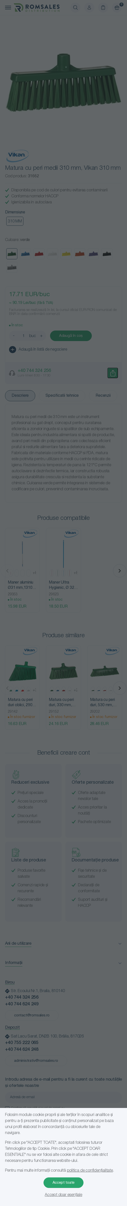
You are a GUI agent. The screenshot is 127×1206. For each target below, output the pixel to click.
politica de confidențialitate (90, 1170)
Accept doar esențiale (63, 1195)
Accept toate (64, 1182)
